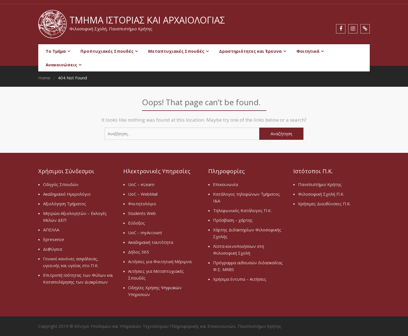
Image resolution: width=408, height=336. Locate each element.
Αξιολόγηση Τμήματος (64, 203)
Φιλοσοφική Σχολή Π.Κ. (321, 194)
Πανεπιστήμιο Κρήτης (320, 184)
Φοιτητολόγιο (142, 203)
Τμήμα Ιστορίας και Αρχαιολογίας (147, 20)
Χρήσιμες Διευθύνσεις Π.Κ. (324, 203)
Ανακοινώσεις (61, 64)
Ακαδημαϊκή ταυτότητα (150, 242)
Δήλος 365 (138, 252)
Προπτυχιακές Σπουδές (106, 51)
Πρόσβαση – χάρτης (233, 220)
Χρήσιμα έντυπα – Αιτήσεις (239, 279)
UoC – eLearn (141, 184)
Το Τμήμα (56, 51)
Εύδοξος (136, 223)
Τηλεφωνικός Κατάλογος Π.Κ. (242, 210)
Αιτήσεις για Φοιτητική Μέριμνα (160, 261)
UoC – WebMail (143, 194)
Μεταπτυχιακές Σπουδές (176, 51)
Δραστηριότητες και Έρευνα (250, 51)
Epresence (53, 239)
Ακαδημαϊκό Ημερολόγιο (67, 194)
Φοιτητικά (307, 51)
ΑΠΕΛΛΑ (51, 230)
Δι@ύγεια (52, 249)
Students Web (142, 213)
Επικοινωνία (225, 184)
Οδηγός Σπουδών (60, 184)
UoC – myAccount (145, 232)
